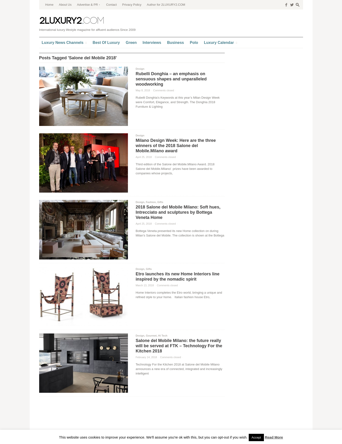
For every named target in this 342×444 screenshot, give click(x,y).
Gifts (160, 202)
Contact (111, 4)
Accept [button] (256, 437)
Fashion (151, 202)
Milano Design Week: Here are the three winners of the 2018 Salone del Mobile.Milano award (176, 145)
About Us (65, 4)
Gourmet (151, 335)
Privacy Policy (131, 4)
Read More (274, 437)
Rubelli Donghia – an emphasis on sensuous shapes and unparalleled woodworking (171, 79)
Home (49, 4)
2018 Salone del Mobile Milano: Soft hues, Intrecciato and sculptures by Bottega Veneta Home (178, 212)
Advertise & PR (87, 4)
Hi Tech (162, 335)
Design (140, 68)
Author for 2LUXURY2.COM (166, 4)
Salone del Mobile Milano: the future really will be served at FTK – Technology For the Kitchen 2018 (179, 345)
